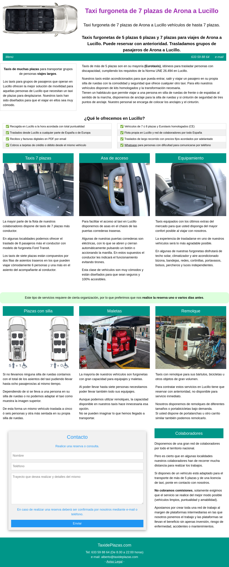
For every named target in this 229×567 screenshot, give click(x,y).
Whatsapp (130, 145)
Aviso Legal (114, 561)
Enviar (77, 523)
